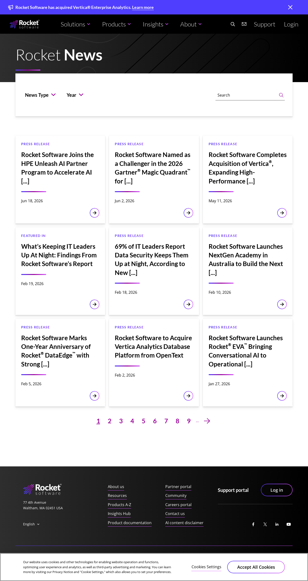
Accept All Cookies (256, 573)
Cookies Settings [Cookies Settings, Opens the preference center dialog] (206, 572)
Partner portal (178, 486)
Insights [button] (153, 24)
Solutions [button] (73, 24)
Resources (117, 495)
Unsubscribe (282, 558)
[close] (290, 7)
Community (175, 495)
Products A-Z (119, 504)
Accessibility (81, 558)
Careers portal (178, 504)
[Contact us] (244, 24)
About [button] (188, 24)
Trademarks (198, 558)
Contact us (175, 513)
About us (116, 486)
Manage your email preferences (240, 558)
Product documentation (130, 522)
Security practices (167, 558)
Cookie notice (108, 558)
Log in (276, 490)
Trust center (26, 558)
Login (291, 24)
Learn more (143, 7)
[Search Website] (233, 24)
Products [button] (114, 24)
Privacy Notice (54, 558)
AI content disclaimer (184, 522)
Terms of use (136, 558)
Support (264, 24)
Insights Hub (119, 513)
